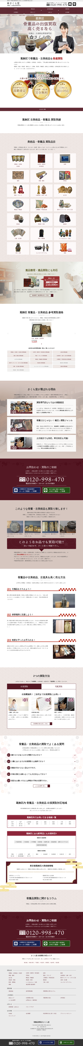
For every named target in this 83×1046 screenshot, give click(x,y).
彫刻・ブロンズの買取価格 (41, 355)
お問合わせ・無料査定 (31, 1000)
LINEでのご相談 (67, 1042)
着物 (10, 984)
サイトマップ (12, 1015)
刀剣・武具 (46, 982)
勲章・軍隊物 (12, 982)
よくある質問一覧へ (40, 785)
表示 (43, 109)
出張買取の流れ (30, 997)
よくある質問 (12, 1000)
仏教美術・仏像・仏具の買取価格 (64, 355)
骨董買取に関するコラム (49, 991)
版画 (61, 973)
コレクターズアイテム (65, 982)
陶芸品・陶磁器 (30, 977)
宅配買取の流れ (47, 997)
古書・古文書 (63, 979)
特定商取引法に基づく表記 (49, 1013)
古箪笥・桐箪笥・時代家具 (32, 973)
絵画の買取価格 (64, 352)
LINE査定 (62, 997)
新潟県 (57, 962)
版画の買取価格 (64, 366)
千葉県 (37, 962)
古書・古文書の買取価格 (18, 366)
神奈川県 (31, 962)
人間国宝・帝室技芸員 (48, 977)
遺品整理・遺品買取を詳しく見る (40, 295)
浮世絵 (27, 975)
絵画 (44, 973)
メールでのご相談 (48, 1042)
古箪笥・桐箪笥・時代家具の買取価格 (41, 352)
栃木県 (52, 962)
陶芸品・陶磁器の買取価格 (41, 359)
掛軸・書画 (11, 975)
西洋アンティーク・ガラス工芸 (68, 977)
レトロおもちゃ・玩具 (31, 982)
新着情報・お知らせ (14, 1006)
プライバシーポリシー (65, 1013)
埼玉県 (42, 962)
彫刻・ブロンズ (47, 975)
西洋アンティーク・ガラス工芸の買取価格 (18, 362)
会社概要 (67, 12)
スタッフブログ (30, 1006)
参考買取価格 (29, 991)
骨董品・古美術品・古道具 (15, 973)
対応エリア (32, 12)
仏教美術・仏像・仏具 (65, 975)
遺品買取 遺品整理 (30, 984)
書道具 (45, 979)
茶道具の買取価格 (41, 362)
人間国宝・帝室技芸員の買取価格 (64, 359)
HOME (15, 9)
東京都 (25, 962)
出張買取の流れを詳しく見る (40, 723)
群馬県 (47, 962)
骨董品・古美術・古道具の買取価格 (18, 352)
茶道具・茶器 (12, 979)
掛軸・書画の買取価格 (18, 355)
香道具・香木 (29, 979)
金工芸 (10, 977)
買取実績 (67, 9)
